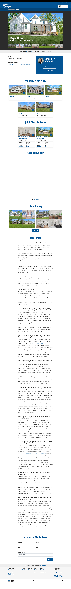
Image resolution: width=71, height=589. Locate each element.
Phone (37, 547)
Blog (60, 2)
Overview (20, 51)
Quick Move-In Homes (25, 64)
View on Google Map (35, 199)
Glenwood (30, 96)
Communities (10, 569)
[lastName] (44, 544)
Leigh (47, 96)
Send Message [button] (50, 70)
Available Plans (10, 572)
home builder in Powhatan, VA (40, 343)
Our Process (30, 569)
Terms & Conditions (57, 575)
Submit (49, 559)
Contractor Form (43, 572)
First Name (20, 542)
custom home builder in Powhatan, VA (36, 453)
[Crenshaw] (26, 107)
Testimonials (36, 572)
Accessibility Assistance (58, 576)
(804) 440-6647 (59, 572)
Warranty (63, 2)
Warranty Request (43, 571)
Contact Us (42, 569)
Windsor (38, 113)
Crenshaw (21, 113)
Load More (35, 230)
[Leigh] (53, 89)
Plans (25, 51)
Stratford (12, 96)
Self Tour (9, 573)
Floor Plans (10, 64)
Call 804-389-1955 (50, 67)
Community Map (36, 51)
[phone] (44, 549)
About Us (35, 569)
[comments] (35, 555)
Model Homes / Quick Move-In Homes (14, 571)
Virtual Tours (24, 571)
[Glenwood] (35, 89)
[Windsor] (44, 107)
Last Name (38, 542)
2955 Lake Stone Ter (23, 138)
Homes (30, 51)
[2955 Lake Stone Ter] (26, 132)
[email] (26, 549)
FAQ (34, 571)
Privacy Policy (56, 574)
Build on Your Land (11, 574)
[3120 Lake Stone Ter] (44, 132)
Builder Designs (43, 565)
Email (19, 547)
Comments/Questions (22, 552)
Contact (66, 2)
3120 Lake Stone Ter (41, 138)
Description (50, 51)
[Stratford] (17, 89)
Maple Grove (21, 146)
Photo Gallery (43, 51)
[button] (53, 6)
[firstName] (26, 544)
